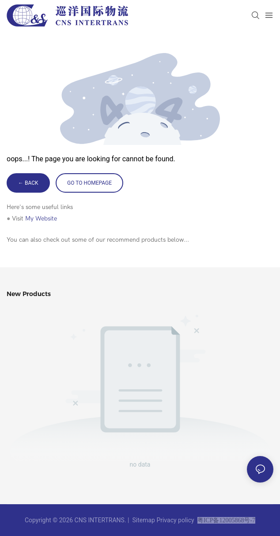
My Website (41, 218)
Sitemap (143, 520)
